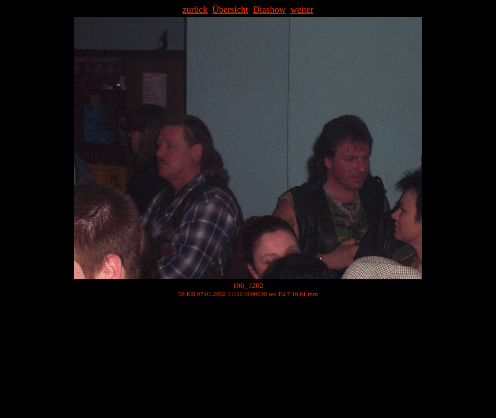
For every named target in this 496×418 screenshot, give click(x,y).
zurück (195, 10)
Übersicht (230, 10)
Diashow (269, 10)
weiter (301, 10)
